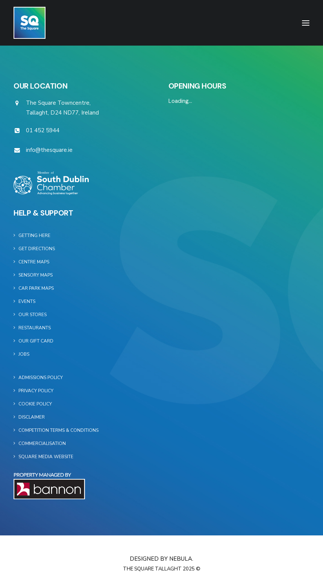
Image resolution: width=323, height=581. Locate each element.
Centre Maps (33, 262)
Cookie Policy (35, 404)
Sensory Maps (35, 275)
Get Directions (36, 249)
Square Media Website (45, 457)
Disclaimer (31, 417)
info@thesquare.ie (49, 150)
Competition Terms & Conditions (58, 430)
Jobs (23, 354)
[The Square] (29, 23)
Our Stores (32, 315)
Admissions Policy (40, 378)
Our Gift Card (35, 341)
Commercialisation (42, 443)
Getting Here (34, 235)
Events (26, 301)
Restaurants (34, 328)
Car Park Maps (36, 288)
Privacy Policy (35, 391)
